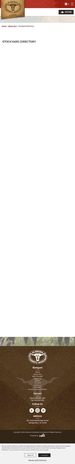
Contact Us (37, 385)
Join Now (37, 383)
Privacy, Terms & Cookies (37, 389)
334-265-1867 (40, 398)
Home (4, 26)
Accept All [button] (44, 455)
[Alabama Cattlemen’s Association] (13, 9)
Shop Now (68, 12)
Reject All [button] (30, 455)
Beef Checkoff (37, 376)
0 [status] (68, 4)
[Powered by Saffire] (42, 436)
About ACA (12, 26)
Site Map (37, 387)
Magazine (37, 378)
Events (37, 381)
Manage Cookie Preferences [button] (37, 460)
